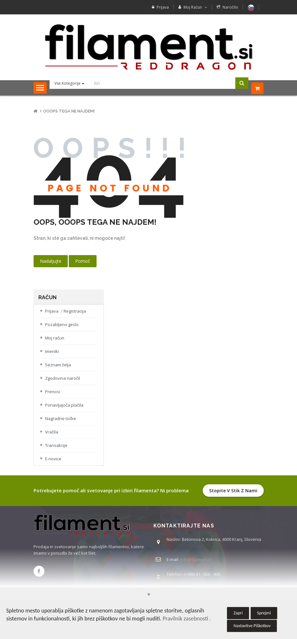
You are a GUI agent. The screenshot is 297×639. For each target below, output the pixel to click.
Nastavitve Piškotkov (251, 625)
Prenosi (52, 397)
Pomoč (82, 266)
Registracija (75, 316)
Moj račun (54, 343)
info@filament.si (196, 564)
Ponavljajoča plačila (64, 410)
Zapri (238, 613)
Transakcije (56, 450)
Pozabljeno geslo (62, 329)
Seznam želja (58, 370)
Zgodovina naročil (62, 383)
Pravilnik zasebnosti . (187, 618)
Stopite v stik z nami (233, 496)
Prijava (163, 7)
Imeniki (52, 356)
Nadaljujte (50, 266)
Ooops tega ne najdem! (69, 116)
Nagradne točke (60, 423)
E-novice (53, 464)
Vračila (51, 437)
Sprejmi (264, 613)
